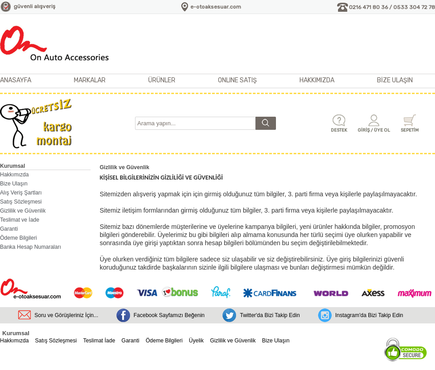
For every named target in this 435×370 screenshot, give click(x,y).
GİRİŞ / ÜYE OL (374, 130)
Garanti (9, 229)
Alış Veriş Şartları (21, 193)
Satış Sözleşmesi (21, 202)
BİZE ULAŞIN (395, 80)
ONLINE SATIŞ (237, 80)
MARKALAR (90, 80)
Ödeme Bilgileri (18, 238)
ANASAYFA (15, 80)
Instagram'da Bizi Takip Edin (369, 315)
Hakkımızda (14, 174)
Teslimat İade (99, 340)
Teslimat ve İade (19, 220)
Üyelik (196, 340)
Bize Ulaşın (14, 183)
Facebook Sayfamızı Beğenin (169, 315)
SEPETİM (410, 130)
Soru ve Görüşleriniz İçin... (66, 315)
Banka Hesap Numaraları (30, 247)
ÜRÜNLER (161, 80)
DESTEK (339, 130)
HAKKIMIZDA (317, 80)
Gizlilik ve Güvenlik (23, 211)
